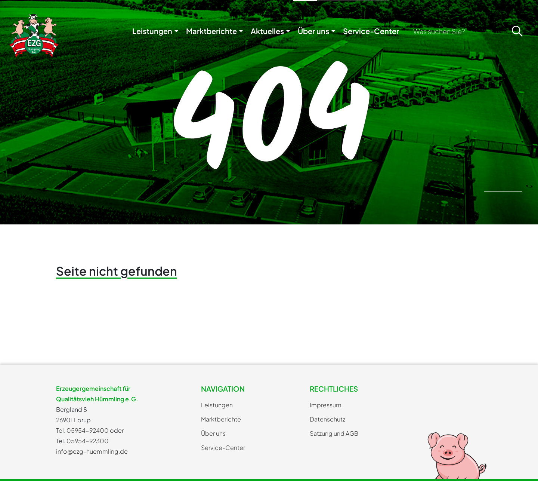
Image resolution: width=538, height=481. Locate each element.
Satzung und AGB (334, 433)
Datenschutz (327, 419)
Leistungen (152, 31)
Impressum (325, 405)
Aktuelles (267, 31)
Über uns (313, 31)
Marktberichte (211, 31)
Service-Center (371, 31)
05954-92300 (88, 441)
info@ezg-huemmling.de (92, 451)
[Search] (456, 31)
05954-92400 (88, 430)
